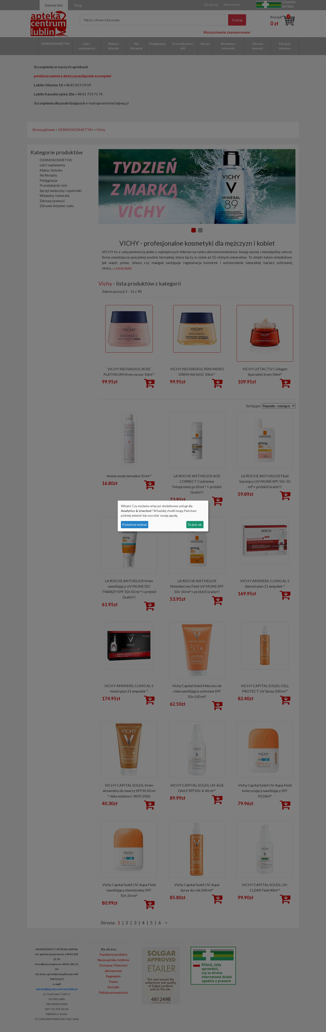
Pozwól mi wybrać (134, 524)
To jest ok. (194, 524)
